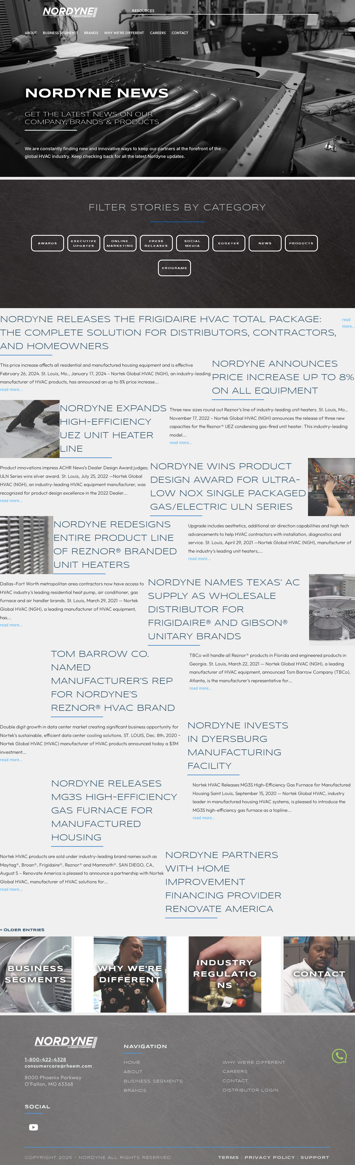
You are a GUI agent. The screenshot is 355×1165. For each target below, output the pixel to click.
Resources (143, 6)
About (133, 1072)
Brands (50, 33)
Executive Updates (84, 243)
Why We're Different (254, 1063)
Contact (139, 33)
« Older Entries (22, 930)
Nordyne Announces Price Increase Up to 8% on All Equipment (283, 378)
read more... (348, 323)
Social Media (192, 243)
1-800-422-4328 (45, 1059)
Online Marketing (120, 243)
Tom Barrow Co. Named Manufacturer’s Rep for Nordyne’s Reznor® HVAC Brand (113, 681)
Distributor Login (251, 1090)
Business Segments (19, 33)
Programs (174, 268)
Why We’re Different (83, 33)
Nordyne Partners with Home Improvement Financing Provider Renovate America (223, 882)
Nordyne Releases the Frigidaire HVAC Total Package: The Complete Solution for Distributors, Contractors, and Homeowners (168, 333)
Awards (47, 243)
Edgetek (229, 243)
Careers (117, 33)
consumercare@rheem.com (58, 1066)
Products (301, 243)
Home (132, 1063)
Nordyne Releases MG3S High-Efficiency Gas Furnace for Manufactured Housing (114, 811)
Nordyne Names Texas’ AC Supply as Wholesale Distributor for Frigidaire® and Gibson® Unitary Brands (224, 610)
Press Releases (156, 243)
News (265, 243)
